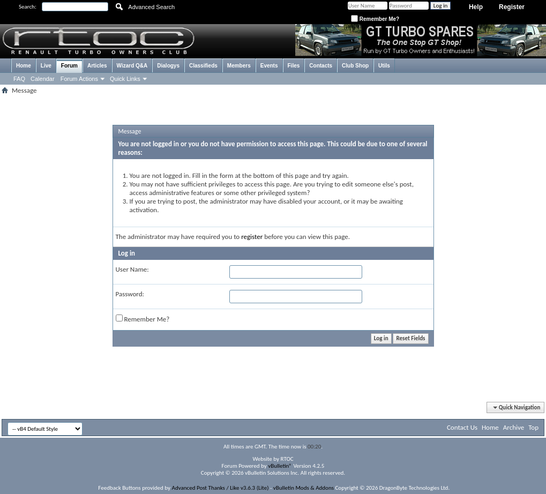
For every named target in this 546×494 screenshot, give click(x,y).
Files (294, 66)
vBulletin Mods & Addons (303, 487)
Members (239, 66)
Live (46, 66)
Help (476, 7)
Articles (97, 66)
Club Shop (355, 66)
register (252, 237)
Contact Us (462, 427)
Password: (130, 294)
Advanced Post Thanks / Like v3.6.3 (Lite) (220, 487)
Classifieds (203, 66)
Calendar (43, 79)
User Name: (132, 269)
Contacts (320, 66)
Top (533, 427)
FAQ (19, 79)
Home (23, 66)
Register (512, 7)
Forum (69, 66)
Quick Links (125, 79)
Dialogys (168, 66)
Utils (384, 66)
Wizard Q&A (132, 66)
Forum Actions (79, 79)
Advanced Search (151, 7)
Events (269, 66)
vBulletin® (280, 465)
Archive (513, 427)
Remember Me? (375, 19)
